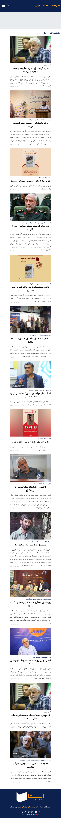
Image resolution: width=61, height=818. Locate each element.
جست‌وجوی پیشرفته (16, 807)
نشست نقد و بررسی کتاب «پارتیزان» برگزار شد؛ (38, 599)
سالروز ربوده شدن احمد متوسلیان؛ (41, 542)
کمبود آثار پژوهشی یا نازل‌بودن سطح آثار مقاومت (30, 765)
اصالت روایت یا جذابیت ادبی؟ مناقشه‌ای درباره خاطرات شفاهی (30, 395)
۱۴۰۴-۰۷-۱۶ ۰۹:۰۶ (14, 251)
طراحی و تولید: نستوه (30, 815)
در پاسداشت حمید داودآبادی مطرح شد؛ (40, 335)
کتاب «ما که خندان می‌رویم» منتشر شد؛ (40, 284)
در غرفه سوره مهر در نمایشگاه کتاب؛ (41, 657)
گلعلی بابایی (54, 33)
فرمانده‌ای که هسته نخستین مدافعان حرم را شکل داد (30, 227)
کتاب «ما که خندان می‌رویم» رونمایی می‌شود (30, 181)
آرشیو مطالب (47, 807)
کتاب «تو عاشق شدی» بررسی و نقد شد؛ (40, 390)
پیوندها (25, 807)
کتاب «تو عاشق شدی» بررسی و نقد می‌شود (30, 442)
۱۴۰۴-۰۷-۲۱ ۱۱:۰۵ (14, 190)
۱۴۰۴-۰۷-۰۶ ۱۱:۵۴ (15, 451)
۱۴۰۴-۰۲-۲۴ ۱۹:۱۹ (14, 624)
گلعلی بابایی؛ (47, 65)
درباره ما (31, 807)
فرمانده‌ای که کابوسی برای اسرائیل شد (30, 545)
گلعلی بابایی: (47, 712)
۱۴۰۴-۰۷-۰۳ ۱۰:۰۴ (14, 509)
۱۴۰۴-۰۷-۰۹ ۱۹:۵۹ (14, 357)
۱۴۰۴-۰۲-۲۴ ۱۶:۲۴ (15, 679)
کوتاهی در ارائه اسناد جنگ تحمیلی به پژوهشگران (30, 488)
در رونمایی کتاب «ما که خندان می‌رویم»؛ (40, 120)
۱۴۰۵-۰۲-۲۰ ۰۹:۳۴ (15, 87)
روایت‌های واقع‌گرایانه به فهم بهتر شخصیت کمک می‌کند (30, 604)
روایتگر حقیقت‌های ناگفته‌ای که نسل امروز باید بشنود (30, 340)
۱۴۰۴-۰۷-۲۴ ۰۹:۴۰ (15, 145)
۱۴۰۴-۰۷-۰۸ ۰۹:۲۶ (15, 406)
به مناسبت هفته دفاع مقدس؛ (43, 438)
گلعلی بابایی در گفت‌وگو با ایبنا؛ (42, 484)
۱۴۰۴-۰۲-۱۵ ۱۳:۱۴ (15, 782)
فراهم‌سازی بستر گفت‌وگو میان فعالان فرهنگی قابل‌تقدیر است (30, 717)
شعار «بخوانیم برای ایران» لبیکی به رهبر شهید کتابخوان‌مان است (30, 70)
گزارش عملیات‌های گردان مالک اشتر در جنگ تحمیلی (30, 288)
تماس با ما (39, 807)
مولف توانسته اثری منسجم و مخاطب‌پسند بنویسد (30, 124)
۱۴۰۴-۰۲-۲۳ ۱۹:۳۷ (15, 728)
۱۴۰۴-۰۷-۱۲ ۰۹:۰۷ (14, 303)
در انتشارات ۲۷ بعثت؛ (45, 178)
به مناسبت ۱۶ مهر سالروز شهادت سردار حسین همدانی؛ (36, 223)
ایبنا (47, 7)
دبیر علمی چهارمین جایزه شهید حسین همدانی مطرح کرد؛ (35, 760)
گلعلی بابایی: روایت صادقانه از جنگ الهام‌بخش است (30, 662)
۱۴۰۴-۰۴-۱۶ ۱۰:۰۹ (14, 566)
